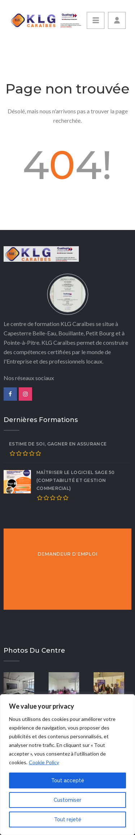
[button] (117, 20)
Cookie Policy (44, 762)
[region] (67, 764)
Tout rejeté (67, 819)
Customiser (67, 800)
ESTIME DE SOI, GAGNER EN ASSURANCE (58, 444)
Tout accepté (67, 780)
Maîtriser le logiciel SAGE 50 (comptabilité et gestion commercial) (75, 480)
